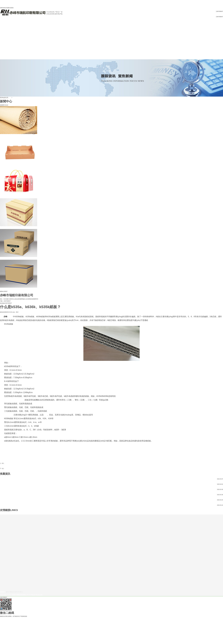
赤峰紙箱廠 (8, 415)
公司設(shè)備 (3, 45)
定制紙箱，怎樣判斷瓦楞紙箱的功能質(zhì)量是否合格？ (14, 500)
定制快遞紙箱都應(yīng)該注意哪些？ (9, 494)
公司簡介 (2, 24)
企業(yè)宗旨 (3, 29)
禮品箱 (1, 37)
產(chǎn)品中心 (4, 33)
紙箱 (1, 43)
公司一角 (2, 47)
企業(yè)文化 (3, 26)
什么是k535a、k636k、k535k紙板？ (9, 484)
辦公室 (1, 52)
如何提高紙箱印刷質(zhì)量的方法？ (9, 479)
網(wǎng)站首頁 (4, 22)
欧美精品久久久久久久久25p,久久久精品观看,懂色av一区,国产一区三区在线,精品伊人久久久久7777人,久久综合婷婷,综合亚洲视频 (107, 3)
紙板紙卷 (2, 41)
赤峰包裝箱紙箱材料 (10, 463)
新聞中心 (2, 31)
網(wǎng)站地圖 (17, 7)
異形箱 (1, 39)
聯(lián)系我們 (3, 58)
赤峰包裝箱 (22, 513)
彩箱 (1, 35)
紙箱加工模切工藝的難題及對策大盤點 (10, 505)
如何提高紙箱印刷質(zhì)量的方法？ (14, 468)
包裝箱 (10, 317)
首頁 (10, 97)
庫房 (1, 54)
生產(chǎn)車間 (4, 50)
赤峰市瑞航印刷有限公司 (14, 400)
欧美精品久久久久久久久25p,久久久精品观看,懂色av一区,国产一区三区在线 (19, 618)
